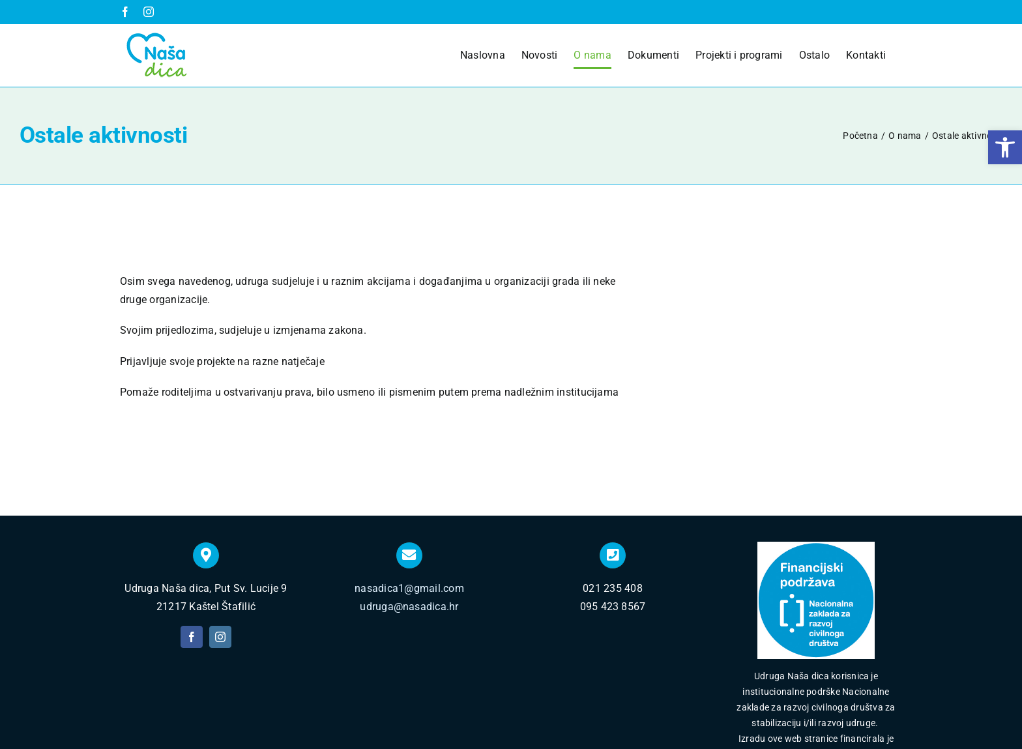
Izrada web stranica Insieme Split (571, 719)
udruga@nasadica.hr (409, 508)
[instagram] (220, 539)
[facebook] (192, 539)
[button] (1005, 147)
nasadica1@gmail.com (409, 490)
